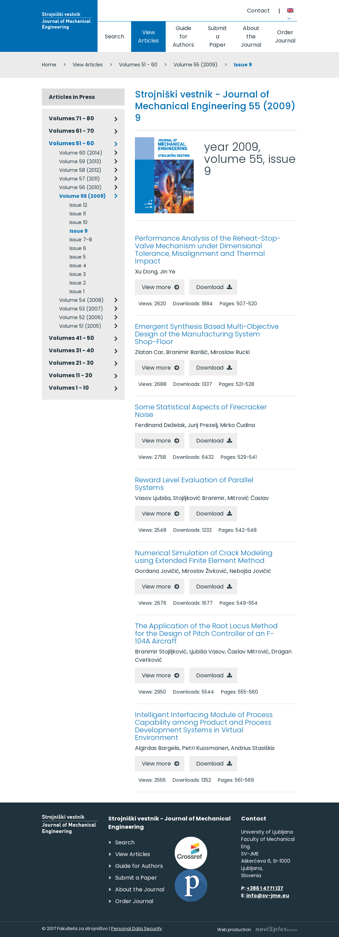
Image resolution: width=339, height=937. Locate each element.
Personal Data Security (136, 928)
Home (49, 64)
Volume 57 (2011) (79, 178)
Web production (257, 930)
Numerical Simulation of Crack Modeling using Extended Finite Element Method (204, 556)
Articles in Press (72, 97)
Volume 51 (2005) (80, 326)
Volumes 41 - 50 (71, 338)
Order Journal (285, 36)
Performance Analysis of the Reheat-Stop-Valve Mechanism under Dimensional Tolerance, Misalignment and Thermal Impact (208, 249)
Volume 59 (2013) (80, 161)
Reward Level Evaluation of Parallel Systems (194, 483)
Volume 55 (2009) (196, 64)
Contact (258, 11)
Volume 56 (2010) (80, 187)
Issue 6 (78, 248)
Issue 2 (78, 282)
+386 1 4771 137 (265, 888)
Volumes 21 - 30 (71, 363)
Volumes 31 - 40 (71, 350)
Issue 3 (78, 274)
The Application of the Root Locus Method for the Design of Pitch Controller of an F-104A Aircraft (206, 633)
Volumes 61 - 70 (71, 131)
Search (114, 36)
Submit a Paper (217, 36)
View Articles (148, 36)
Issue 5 (78, 256)
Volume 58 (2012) (80, 170)
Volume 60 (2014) (80, 152)
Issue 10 (79, 222)
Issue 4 (78, 265)
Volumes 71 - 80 (71, 118)
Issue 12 (78, 205)
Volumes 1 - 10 (69, 388)
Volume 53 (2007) (81, 308)
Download (209, 287)
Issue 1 (77, 291)
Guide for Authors (183, 36)
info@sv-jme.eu (267, 895)
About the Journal (251, 36)
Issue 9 (79, 231)
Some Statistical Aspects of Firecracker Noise (201, 410)
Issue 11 (78, 213)
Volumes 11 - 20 (70, 375)
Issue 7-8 (81, 239)
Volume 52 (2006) (81, 317)
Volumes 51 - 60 (138, 64)
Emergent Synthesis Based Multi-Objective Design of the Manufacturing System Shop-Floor (207, 334)
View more (156, 287)
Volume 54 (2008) (81, 300)
